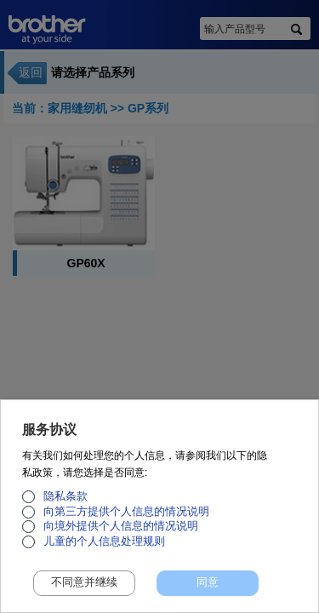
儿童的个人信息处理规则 (104, 550)
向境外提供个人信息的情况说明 (120, 535)
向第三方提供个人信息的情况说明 (126, 520)
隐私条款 (65, 506)
